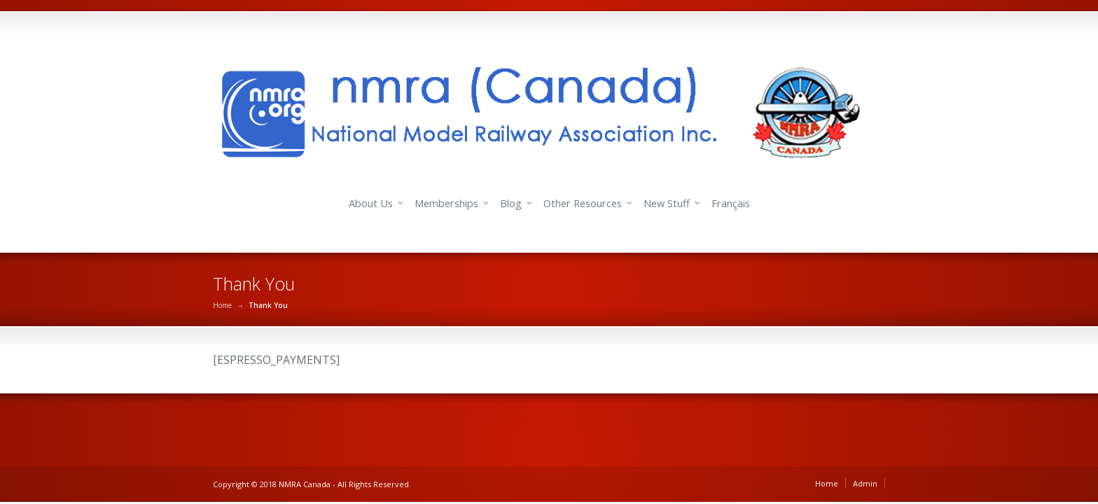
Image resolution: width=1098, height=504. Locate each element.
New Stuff (667, 203)
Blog (511, 203)
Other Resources (582, 203)
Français (730, 203)
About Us (371, 203)
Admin (865, 483)
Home (222, 305)
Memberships (446, 203)
